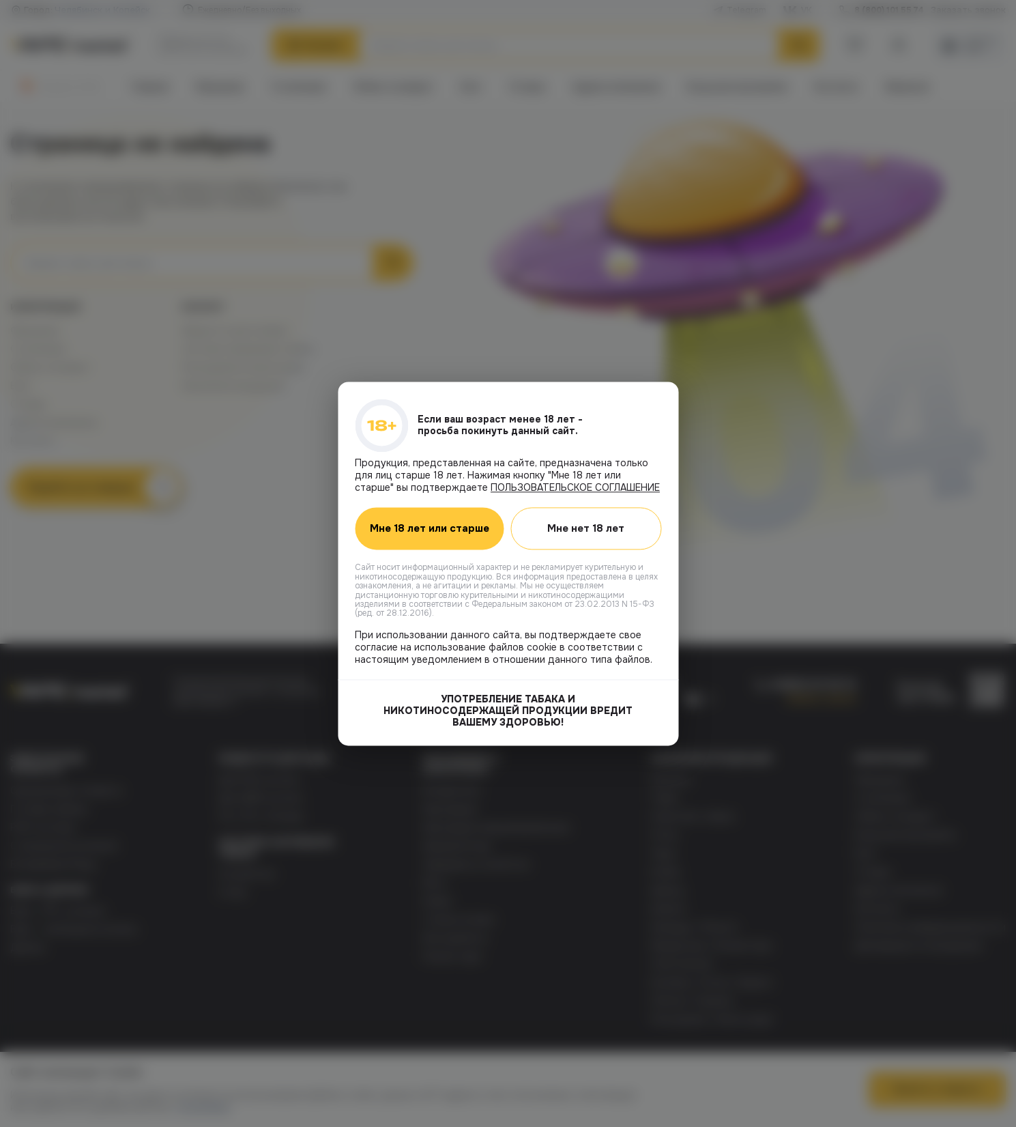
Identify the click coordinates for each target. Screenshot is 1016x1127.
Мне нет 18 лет (585, 528)
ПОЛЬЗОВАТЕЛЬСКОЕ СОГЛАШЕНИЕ (575, 487)
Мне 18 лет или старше (429, 528)
